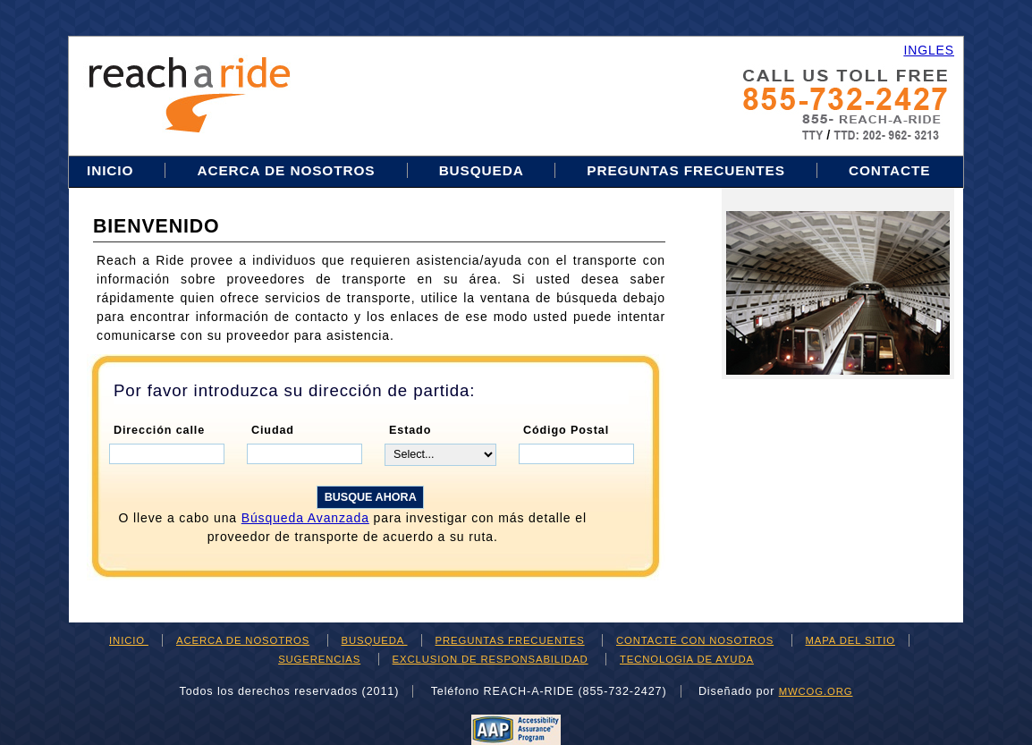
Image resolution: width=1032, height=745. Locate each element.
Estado (410, 430)
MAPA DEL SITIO (850, 640)
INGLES (928, 50)
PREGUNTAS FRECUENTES (686, 170)
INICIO (112, 170)
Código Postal (566, 430)
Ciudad (272, 430)
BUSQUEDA (484, 170)
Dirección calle (159, 430)
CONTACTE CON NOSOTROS (695, 640)
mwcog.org (816, 691)
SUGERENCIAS (319, 659)
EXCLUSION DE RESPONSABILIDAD (490, 659)
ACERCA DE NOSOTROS (286, 170)
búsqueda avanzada (305, 518)
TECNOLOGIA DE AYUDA (687, 659)
